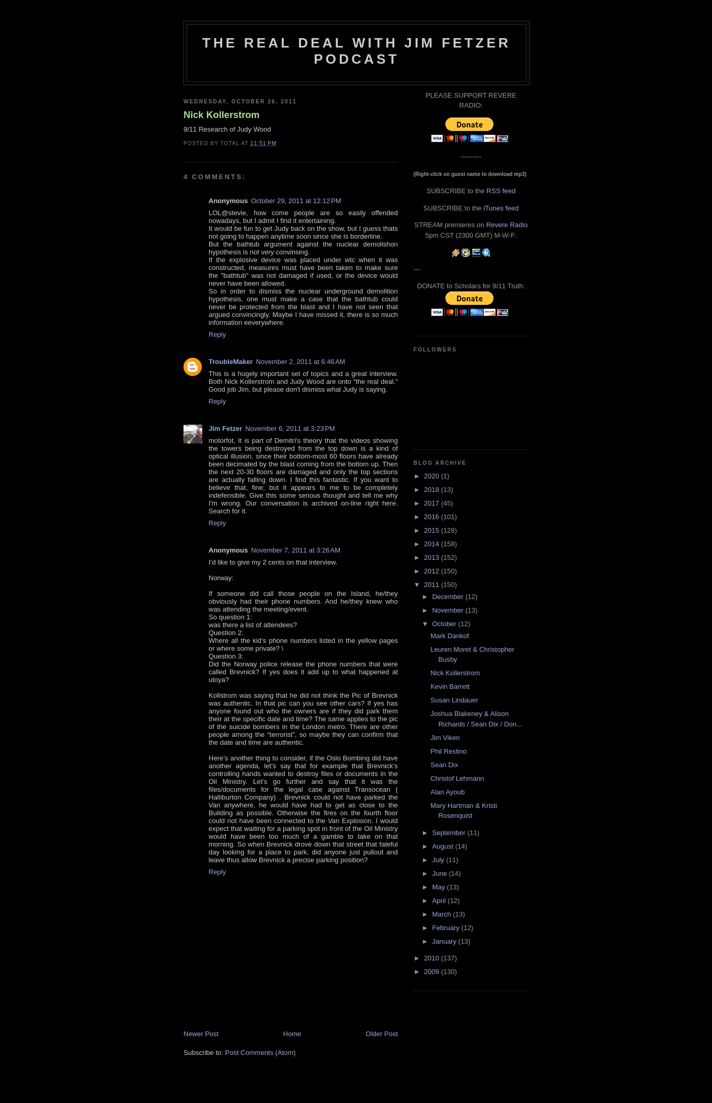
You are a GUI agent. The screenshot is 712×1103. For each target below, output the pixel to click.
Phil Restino (448, 751)
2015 (432, 530)
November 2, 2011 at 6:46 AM (301, 362)
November (449, 610)
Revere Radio (507, 225)
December (449, 597)
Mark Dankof (449, 636)
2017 (432, 503)
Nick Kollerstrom (221, 115)
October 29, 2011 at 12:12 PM (296, 201)
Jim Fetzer (225, 428)
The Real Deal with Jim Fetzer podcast (356, 51)
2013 (432, 557)
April (440, 901)
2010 (432, 958)
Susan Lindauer (454, 700)
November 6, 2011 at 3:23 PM (290, 428)
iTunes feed (501, 208)
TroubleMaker (231, 362)
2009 (432, 972)
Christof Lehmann (457, 778)
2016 (432, 517)
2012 (432, 571)
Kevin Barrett (449, 686)
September (449, 833)
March (442, 914)
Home (292, 1034)
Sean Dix (444, 765)
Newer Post (201, 1034)
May (439, 887)
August (443, 846)
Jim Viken (445, 738)
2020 (432, 476)
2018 (432, 490)
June (440, 873)
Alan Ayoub (447, 792)
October (445, 624)
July (439, 860)
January (445, 941)
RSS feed (501, 191)
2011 (432, 585)
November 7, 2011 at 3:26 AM (295, 550)
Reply (217, 334)
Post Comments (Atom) (260, 1053)
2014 (432, 544)
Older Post (382, 1034)
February (447, 928)
